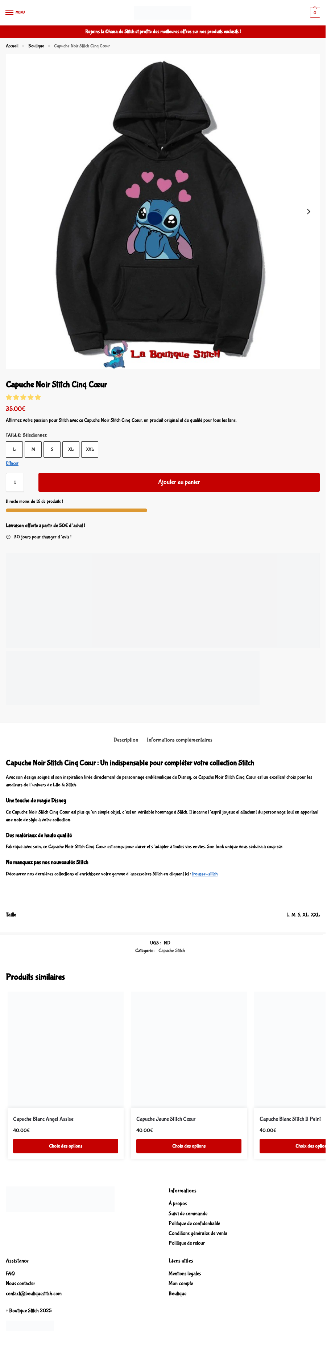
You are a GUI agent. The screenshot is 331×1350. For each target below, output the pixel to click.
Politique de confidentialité (194, 1223)
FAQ (10, 1273)
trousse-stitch (205, 874)
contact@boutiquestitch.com (34, 1293)
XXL (90, 449)
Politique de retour (187, 1243)
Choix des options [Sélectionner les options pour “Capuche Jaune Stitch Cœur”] (189, 1146)
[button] (24, 397)
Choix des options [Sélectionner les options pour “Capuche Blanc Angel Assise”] (65, 1146)
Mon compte (181, 1283)
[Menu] (16, 12)
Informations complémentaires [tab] (179, 740)
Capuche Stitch (171, 950)
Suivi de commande (188, 1213)
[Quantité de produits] (15, 482)
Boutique (36, 46)
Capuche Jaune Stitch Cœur (165, 1119)
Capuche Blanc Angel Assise (43, 1119)
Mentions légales (185, 1273)
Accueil (12, 46)
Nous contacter (20, 1283)
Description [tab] (125, 740)
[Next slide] (308, 211)
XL (71, 449)
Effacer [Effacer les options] (12, 463)
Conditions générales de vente (198, 1233)
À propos (178, 1203)
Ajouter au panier (179, 482)
